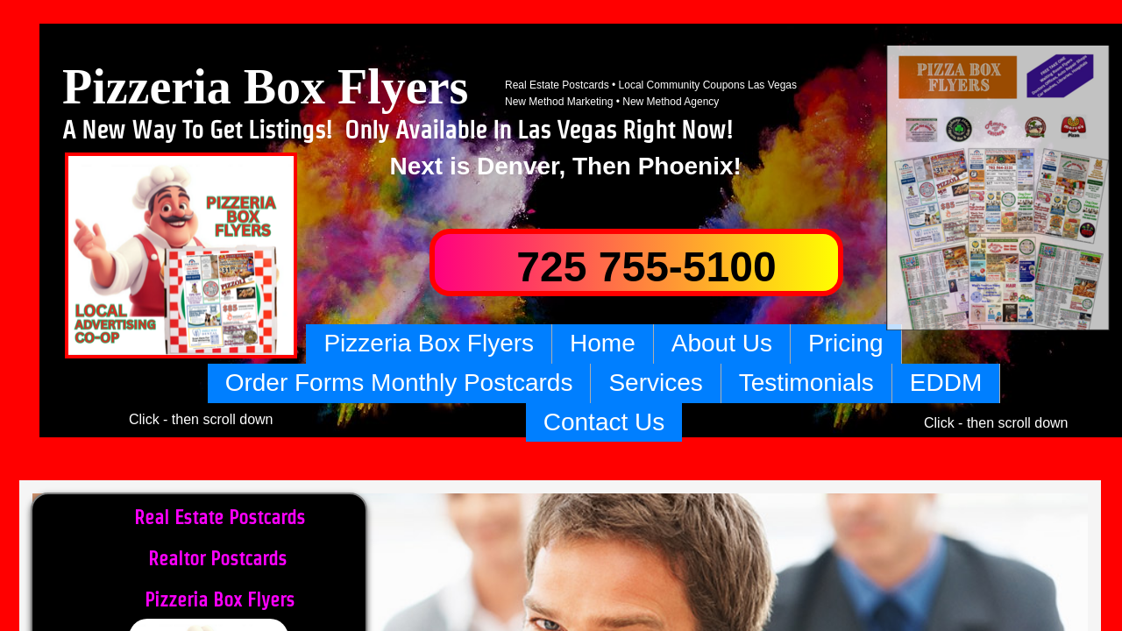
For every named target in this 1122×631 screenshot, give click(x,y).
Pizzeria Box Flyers (428, 343)
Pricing (846, 343)
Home (603, 343)
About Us (721, 343)
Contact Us (604, 422)
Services (655, 382)
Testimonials (806, 382)
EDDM (946, 382)
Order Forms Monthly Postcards (399, 382)
